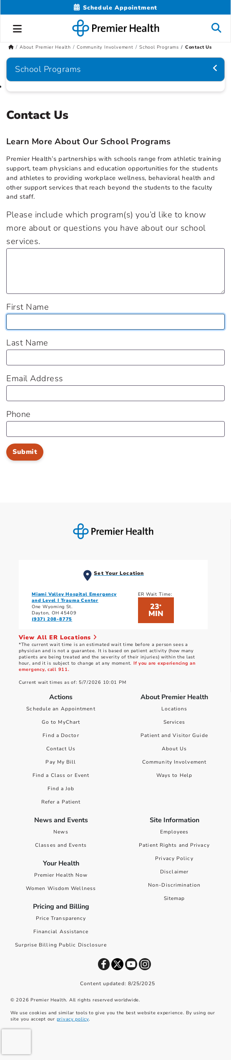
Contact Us (61, 748)
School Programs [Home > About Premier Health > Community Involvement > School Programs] (159, 47)
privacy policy (73, 1019)
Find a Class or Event (61, 775)
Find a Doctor (61, 735)
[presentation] (16, 1041)
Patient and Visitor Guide (174, 735)
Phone (18, 414)
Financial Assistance (61, 931)
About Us (174, 748)
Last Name (27, 342)
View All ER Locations (58, 637)
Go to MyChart (61, 722)
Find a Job (61, 788)
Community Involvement (174, 762)
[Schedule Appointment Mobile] (115, 8)
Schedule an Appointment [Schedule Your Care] (60, 708)
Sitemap (174, 898)
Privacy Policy (174, 858)
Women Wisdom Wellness (61, 888)
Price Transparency (61, 918)
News (60, 831)
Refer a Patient (61, 802)
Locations (174, 708)
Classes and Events (61, 845)
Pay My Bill (60, 762)
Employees (174, 831)
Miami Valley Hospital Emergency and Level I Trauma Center (74, 597)
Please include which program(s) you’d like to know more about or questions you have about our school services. (106, 228)
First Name (27, 307)
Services (174, 722)
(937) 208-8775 (52, 619)
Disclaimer (174, 871)
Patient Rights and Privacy (174, 845)
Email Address (34, 378)
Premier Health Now (61, 875)
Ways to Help (174, 775)
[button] (17, 27)
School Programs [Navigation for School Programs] (48, 69)
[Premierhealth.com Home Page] (11, 47)
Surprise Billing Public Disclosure (60, 945)
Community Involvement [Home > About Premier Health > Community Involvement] (105, 47)
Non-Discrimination (174, 885)
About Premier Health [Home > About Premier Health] (45, 47)
